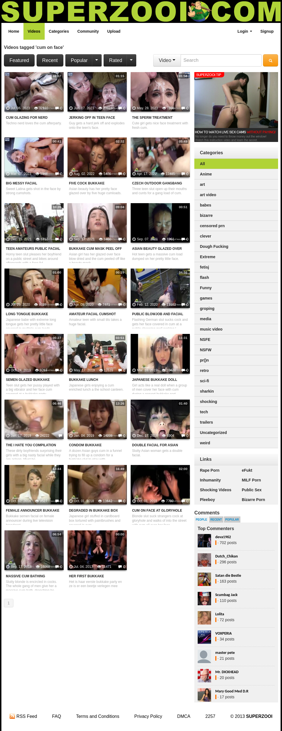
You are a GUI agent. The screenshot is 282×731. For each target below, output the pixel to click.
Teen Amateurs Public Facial (33, 249)
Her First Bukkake (86, 576)
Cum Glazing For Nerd (26, 118)
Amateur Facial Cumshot (92, 314)
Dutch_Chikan (226, 556)
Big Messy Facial (21, 183)
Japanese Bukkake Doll (154, 380)
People (201, 519)
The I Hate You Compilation (31, 445)
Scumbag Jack (226, 594)
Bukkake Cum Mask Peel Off (95, 249)
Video (167, 60)
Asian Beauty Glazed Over (157, 249)
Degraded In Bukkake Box (93, 510)
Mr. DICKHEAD (226, 672)
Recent (50, 60)
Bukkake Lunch (83, 380)
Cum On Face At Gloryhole (157, 510)
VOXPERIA (223, 633)
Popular (79, 60)
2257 (210, 716)
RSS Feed (23, 716)
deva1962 (223, 537)
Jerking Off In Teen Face (92, 118)
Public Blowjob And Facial (157, 314)
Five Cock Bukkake (87, 183)
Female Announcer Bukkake (32, 510)
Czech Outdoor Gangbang (157, 183)
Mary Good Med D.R (231, 691)
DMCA (183, 716)
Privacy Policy (148, 716)
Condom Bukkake (85, 445)
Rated (115, 60)
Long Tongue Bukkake (27, 314)
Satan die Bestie (228, 575)
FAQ (56, 716)
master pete (225, 652)
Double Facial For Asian (155, 445)
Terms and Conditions (97, 716)
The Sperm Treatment (152, 118)
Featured (19, 60)
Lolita (219, 614)
